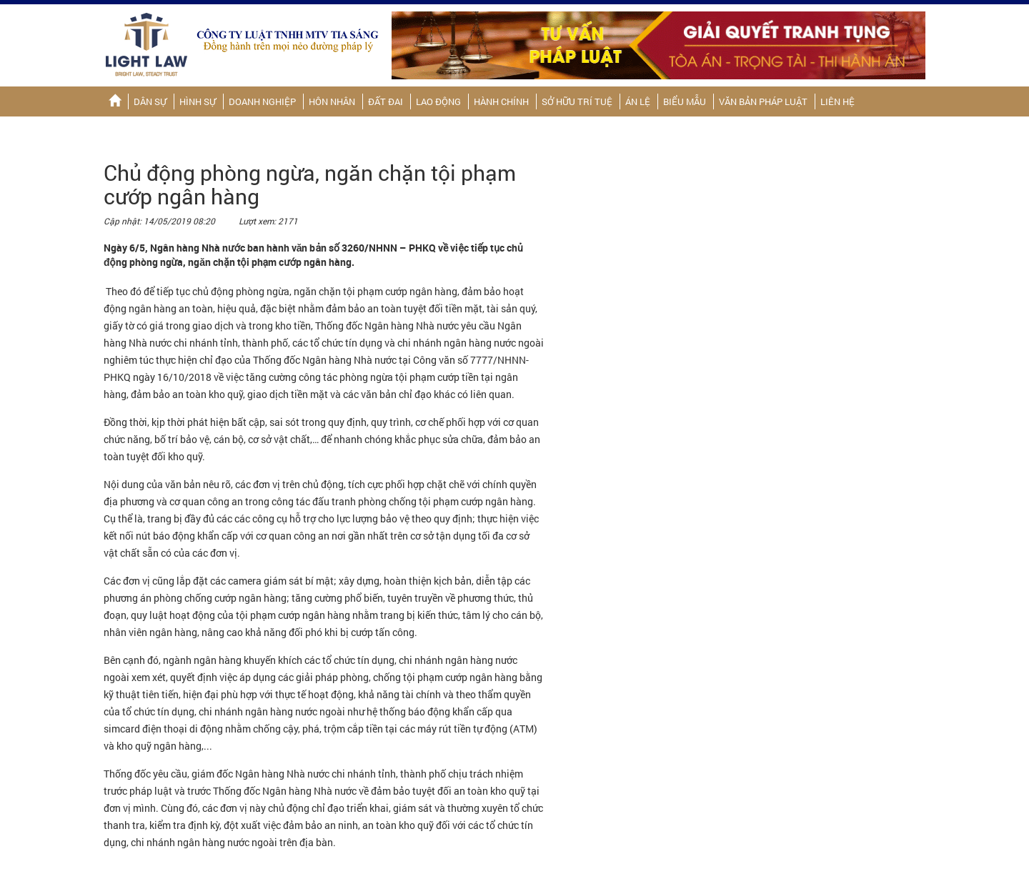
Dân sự (150, 101)
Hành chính (501, 101)
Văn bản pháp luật (763, 101)
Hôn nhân (332, 101)
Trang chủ (115, 101)
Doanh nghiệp (262, 101)
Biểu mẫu (684, 101)
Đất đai (385, 101)
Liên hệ (837, 101)
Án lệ (637, 101)
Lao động (438, 101)
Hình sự (197, 101)
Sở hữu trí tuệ (577, 101)
